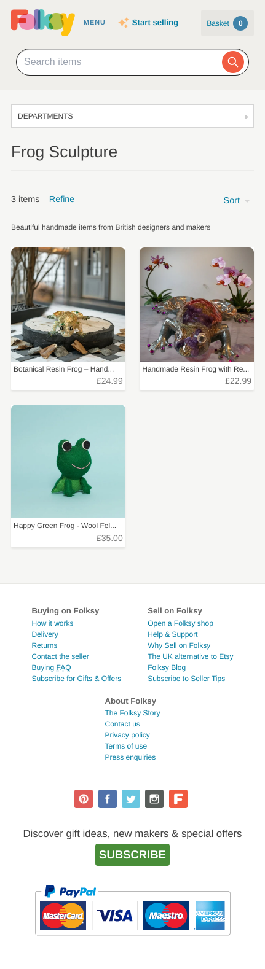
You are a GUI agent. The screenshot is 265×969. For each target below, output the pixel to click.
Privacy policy (127, 735)
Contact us (122, 724)
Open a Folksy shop (180, 623)
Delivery (44, 634)
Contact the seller (60, 656)
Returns (44, 645)
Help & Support (172, 634)
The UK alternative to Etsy (190, 656)
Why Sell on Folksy (179, 645)
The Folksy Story (132, 713)
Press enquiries (130, 757)
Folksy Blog (167, 667)
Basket (227, 23)
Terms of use (126, 746)
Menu (95, 22)
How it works (52, 623)
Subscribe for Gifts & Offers (76, 678)
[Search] (233, 62)
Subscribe (132, 854)
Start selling (155, 22)
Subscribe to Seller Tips (186, 678)
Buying (51, 667)
